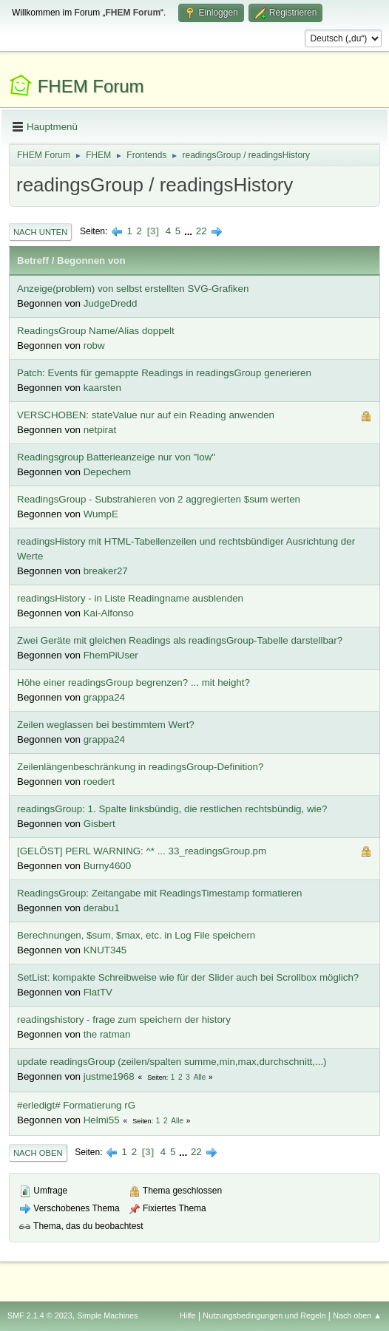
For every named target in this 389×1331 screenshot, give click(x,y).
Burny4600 (107, 865)
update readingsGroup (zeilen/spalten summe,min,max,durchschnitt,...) (172, 1061)
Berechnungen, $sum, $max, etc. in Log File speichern (136, 935)
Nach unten (40, 232)
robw (94, 345)
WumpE (101, 514)
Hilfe (188, 1315)
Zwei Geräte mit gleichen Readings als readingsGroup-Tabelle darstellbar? (179, 640)
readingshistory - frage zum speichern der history (124, 1019)
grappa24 (104, 697)
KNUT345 (105, 950)
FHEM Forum (91, 86)
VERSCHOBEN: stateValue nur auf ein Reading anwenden (145, 415)
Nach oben (38, 1152)
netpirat (100, 429)
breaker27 (106, 570)
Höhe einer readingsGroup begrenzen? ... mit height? (133, 682)
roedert (99, 781)
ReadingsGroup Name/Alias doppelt (96, 330)
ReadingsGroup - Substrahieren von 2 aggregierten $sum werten (158, 499)
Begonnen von (91, 260)
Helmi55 (102, 1120)
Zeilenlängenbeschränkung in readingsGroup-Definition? (140, 766)
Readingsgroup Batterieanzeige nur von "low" (116, 457)
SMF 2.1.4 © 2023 (39, 1315)
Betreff (33, 260)
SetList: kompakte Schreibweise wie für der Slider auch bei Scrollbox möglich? (188, 977)
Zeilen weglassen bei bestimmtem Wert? (105, 724)
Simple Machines (107, 1315)
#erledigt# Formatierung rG (76, 1105)
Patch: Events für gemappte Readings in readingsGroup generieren (164, 372)
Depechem (107, 471)
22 (201, 230)
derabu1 (102, 907)
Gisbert (99, 823)
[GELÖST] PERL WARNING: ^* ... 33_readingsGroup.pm (141, 851)
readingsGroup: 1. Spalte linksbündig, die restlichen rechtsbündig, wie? (172, 808)
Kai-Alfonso (109, 613)
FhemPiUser (111, 655)
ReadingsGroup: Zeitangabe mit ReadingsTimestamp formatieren (159, 893)
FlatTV (98, 992)
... (189, 230)
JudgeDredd (111, 303)
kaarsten (102, 387)
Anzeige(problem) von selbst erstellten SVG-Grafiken (132, 288)
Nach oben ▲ (357, 1315)
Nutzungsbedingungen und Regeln (264, 1315)
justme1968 (109, 1076)
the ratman (107, 1034)
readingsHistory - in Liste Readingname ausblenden (130, 598)
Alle (200, 1077)
